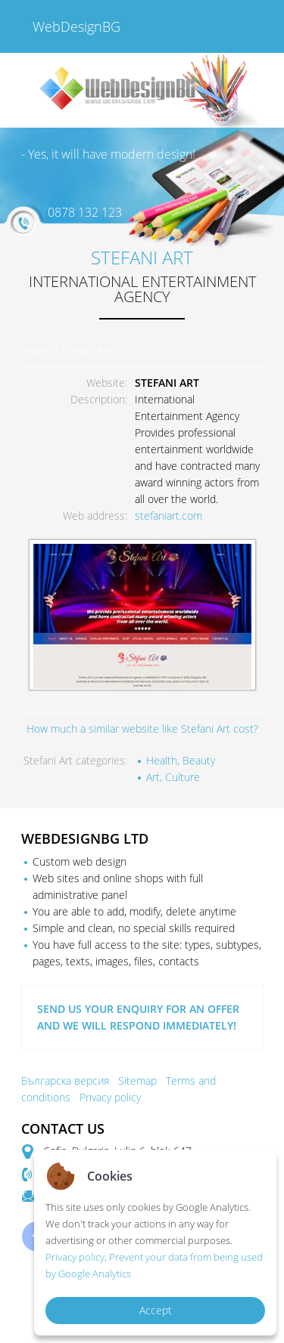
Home (35, 350)
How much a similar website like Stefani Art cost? (142, 728)
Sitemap (137, 1080)
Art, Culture (173, 777)
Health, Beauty (180, 760)
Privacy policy (110, 1097)
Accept (155, 1310)
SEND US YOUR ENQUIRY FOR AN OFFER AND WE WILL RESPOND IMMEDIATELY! (138, 1017)
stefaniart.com (168, 515)
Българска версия (65, 1080)
